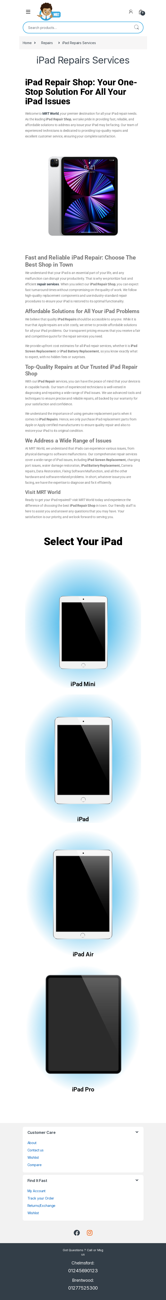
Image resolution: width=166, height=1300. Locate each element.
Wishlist (33, 1157)
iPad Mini (83, 684)
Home (27, 43)
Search (136, 27)
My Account (36, 1191)
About (31, 1143)
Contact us (35, 1150)
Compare (34, 1165)
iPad (83, 819)
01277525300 (83, 1288)
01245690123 (83, 1270)
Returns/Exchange (41, 1206)
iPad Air (83, 954)
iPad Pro (83, 1089)
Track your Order (40, 1198)
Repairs (47, 43)
